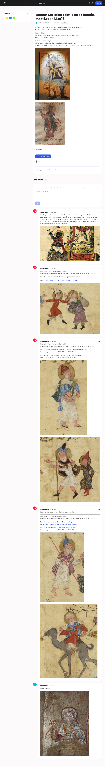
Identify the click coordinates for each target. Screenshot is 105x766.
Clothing (39, 149)
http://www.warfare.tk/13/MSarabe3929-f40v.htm (60, 524)
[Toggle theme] (93, 3)
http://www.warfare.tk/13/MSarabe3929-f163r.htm (61, 357)
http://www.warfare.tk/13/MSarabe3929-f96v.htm (60, 280)
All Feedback (34, 3)
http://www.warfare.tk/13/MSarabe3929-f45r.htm (60, 352)
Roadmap (42, 3)
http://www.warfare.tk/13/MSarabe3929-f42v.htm (60, 530)
